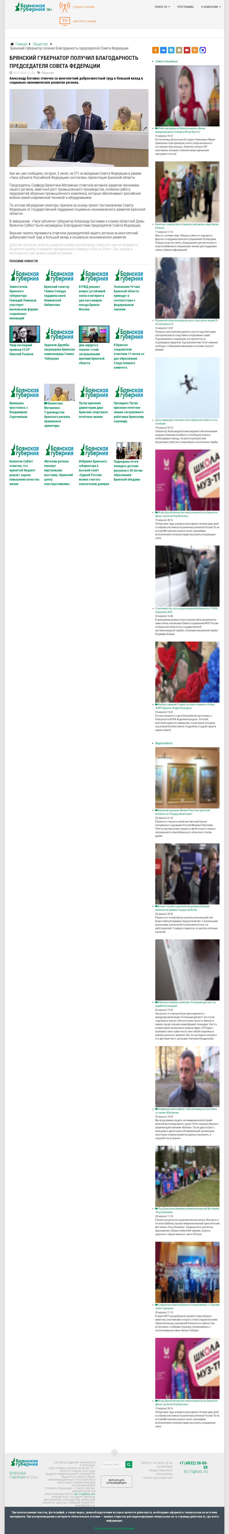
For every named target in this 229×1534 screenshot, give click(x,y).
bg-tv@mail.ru (84, 1494)
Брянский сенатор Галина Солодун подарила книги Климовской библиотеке (56, 296)
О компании (209, 7)
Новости (161, 7)
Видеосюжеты (163, 743)
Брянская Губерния (17, 1475)
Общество (48, 73)
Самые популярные (166, 61)
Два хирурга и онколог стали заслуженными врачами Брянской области (91, 354)
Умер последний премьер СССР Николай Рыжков (21, 349)
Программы (185, 7)
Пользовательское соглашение (114, 1528)
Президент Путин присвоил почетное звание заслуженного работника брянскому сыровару (129, 412)
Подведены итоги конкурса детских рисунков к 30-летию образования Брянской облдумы (128, 470)
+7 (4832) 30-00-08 (193, 1465)
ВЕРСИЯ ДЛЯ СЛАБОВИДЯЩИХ (116, 1483)
